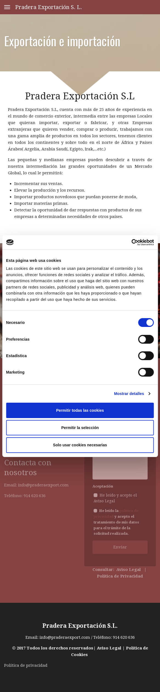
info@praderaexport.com (65, 637)
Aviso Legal (109, 648)
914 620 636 (124, 637)
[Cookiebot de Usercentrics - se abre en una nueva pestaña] (130, 242)
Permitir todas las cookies (80, 410)
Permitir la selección (80, 427)
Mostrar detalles (129, 393)
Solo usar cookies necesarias (80, 445)
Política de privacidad (25, 665)
